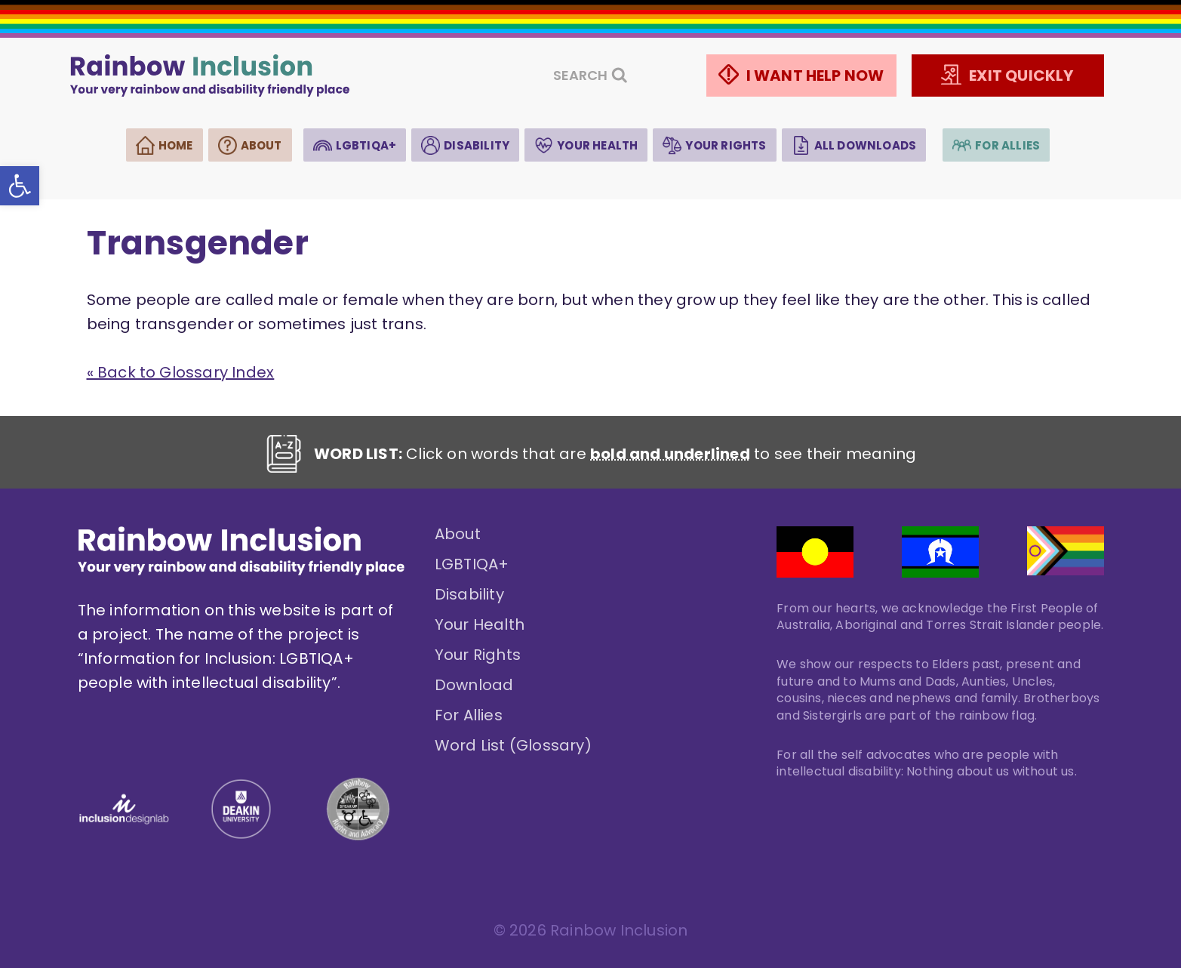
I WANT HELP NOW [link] (815, 75)
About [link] (261, 145)
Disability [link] (476, 145)
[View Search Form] (590, 76)
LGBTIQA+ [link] (366, 145)
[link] (19, 185)
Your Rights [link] (725, 145)
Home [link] (175, 145)
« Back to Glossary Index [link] (181, 372)
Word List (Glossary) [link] (513, 745)
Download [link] (474, 684)
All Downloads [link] (865, 145)
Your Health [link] (597, 145)
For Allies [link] (1007, 145)
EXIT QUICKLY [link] (1021, 75)
